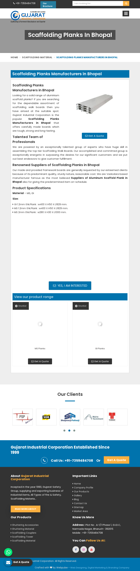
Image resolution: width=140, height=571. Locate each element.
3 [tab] (74, 431)
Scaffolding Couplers (23, 532)
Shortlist (20, 306)
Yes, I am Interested (70, 286)
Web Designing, (78, 567)
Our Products (80, 491)
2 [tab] (69, 431)
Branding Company (118, 567)
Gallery (77, 495)
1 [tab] (64, 431)
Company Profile (82, 487)
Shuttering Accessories (25, 525)
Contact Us (79, 503)
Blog (75, 499)
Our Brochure (47, 5)
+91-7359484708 (24, 3)
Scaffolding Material (37, 57)
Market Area (80, 511)
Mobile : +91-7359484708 (87, 532)
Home (14, 57)
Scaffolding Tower (22, 536)
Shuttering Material (22, 529)
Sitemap (78, 507)
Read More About (25, 509)
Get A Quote (94, 136)
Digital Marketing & (98, 567)
